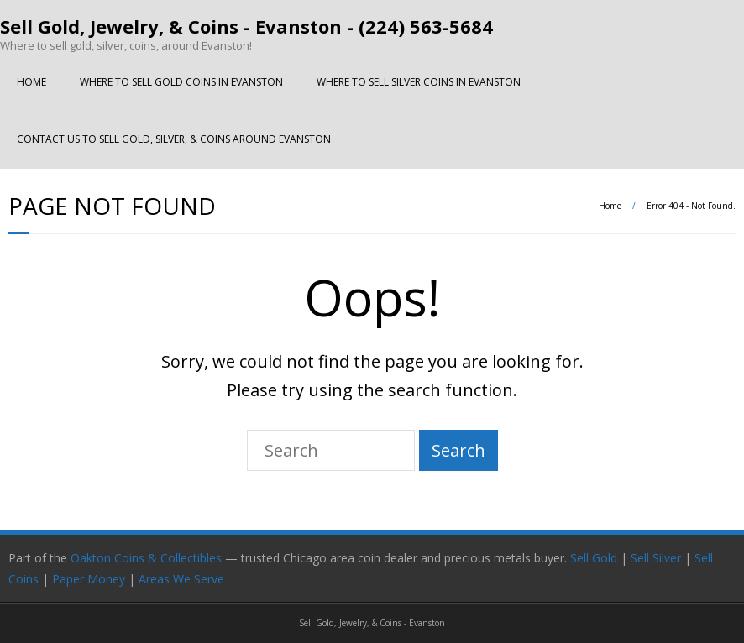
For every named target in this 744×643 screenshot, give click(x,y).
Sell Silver (656, 558)
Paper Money (88, 579)
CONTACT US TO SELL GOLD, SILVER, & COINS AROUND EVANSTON (174, 139)
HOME (31, 82)
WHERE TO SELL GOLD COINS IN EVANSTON (181, 82)
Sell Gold (593, 558)
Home (610, 206)
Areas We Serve (181, 579)
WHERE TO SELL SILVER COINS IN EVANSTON (419, 82)
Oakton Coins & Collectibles (146, 558)
